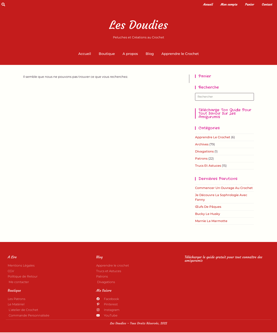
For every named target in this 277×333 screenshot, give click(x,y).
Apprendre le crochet (212, 137)
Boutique (107, 54)
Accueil (208, 4)
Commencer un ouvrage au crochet (224, 188)
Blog (150, 54)
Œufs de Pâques (208, 207)
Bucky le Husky (207, 214)
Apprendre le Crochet (180, 54)
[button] (3, 4)
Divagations (204, 151)
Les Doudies (138, 25)
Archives (202, 144)
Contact (267, 4)
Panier (249, 4)
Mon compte (228, 4)
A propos (130, 54)
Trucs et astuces (208, 165)
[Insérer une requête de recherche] (224, 97)
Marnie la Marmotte (211, 221)
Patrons (201, 158)
